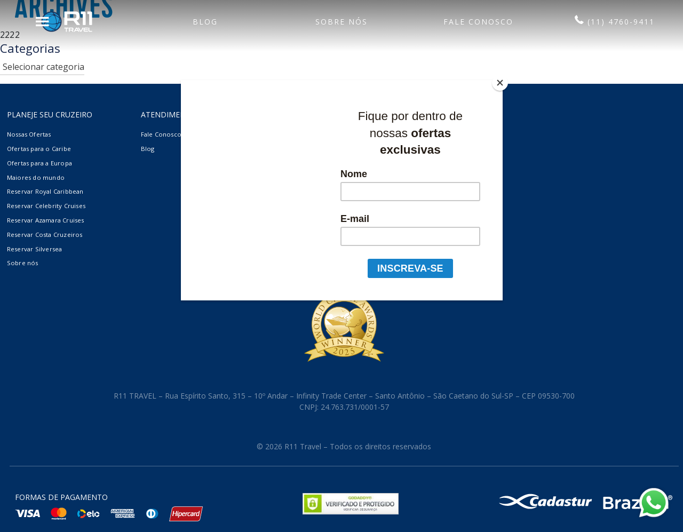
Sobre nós (22, 263)
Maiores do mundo (36, 177)
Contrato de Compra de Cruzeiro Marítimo (339, 163)
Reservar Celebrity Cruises (46, 206)
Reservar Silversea (34, 249)
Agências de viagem (304, 134)
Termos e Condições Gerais (317, 149)
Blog (148, 149)
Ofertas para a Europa (39, 163)
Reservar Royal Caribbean (45, 191)
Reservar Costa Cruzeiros (45, 235)
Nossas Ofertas (29, 134)
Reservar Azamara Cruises (45, 220)
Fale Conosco (161, 134)
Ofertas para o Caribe (39, 149)
